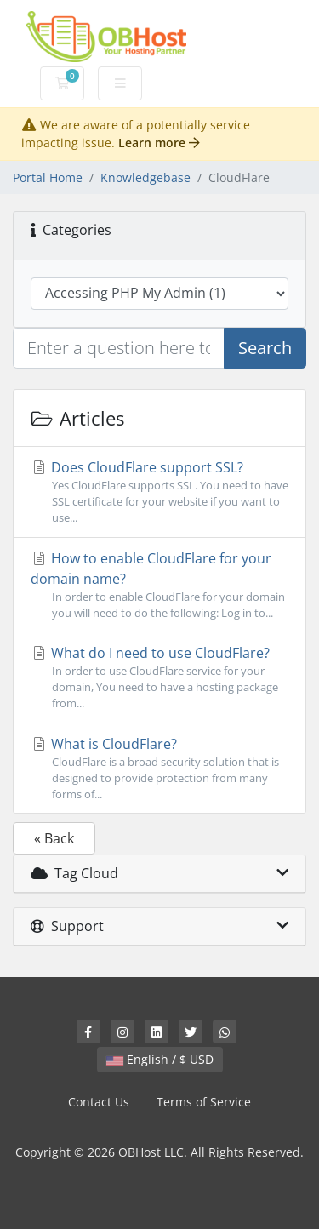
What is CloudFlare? (159, 769)
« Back (54, 838)
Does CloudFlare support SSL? (159, 492)
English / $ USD (160, 1059)
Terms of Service (204, 1102)
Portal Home (48, 177)
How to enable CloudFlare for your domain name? (159, 585)
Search (265, 347)
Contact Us (98, 1102)
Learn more (159, 142)
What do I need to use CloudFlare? (159, 677)
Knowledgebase (145, 177)
